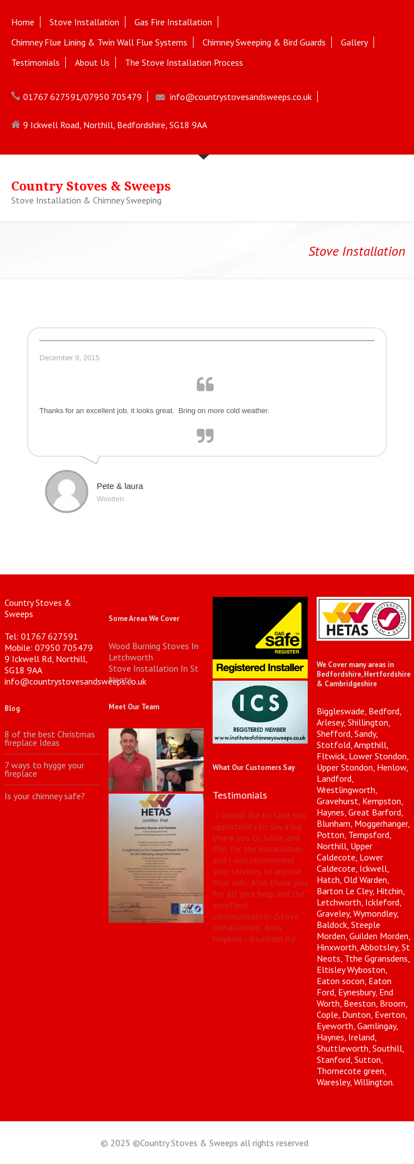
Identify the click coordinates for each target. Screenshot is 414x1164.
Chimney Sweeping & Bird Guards (264, 42)
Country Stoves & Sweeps (91, 186)
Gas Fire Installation (173, 22)
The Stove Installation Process (184, 62)
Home (22, 22)
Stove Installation (84, 22)
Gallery (354, 42)
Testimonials (35, 62)
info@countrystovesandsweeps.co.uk (241, 96)
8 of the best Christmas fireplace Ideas (49, 738)
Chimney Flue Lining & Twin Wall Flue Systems (99, 42)
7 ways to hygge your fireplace (44, 769)
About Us (92, 62)
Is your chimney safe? (44, 796)
